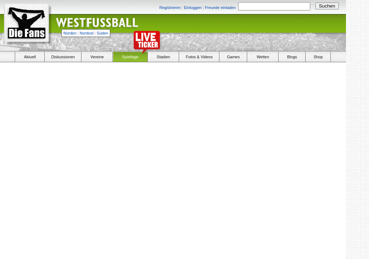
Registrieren (170, 7)
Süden (102, 33)
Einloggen (192, 7)
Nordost (87, 33)
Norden (69, 33)
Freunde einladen (220, 7)
